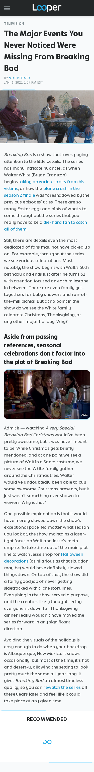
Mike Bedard (19, 78)
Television (14, 23)
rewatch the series (62, 687)
